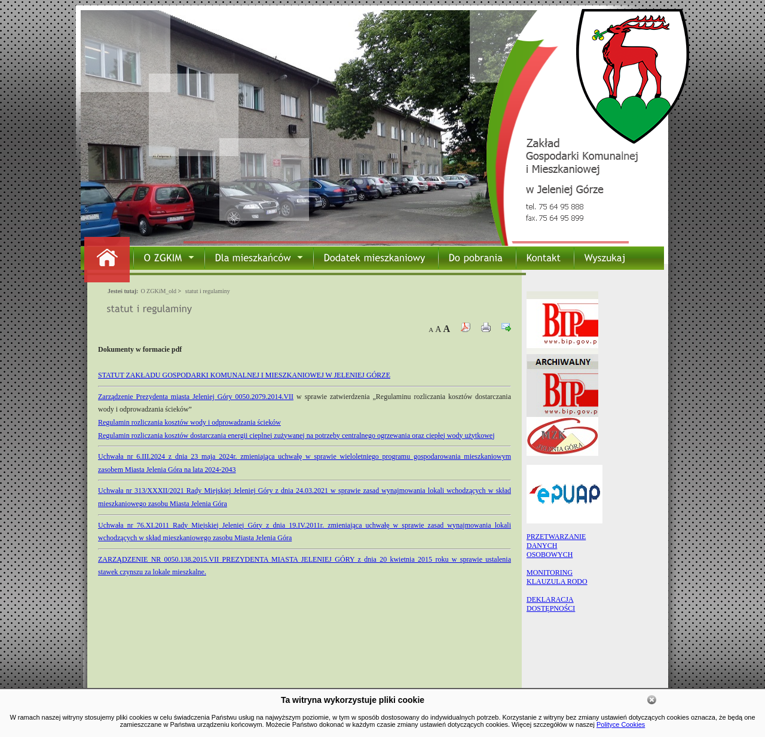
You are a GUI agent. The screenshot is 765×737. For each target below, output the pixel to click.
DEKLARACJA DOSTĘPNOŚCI (551, 604)
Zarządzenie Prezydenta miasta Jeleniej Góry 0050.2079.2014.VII (195, 396)
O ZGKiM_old (158, 291)
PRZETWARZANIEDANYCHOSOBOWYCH (556, 545)
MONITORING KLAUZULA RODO (557, 577)
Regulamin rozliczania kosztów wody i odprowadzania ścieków (189, 422)
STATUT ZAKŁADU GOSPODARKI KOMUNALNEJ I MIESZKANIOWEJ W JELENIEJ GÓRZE (244, 375)
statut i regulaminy (207, 291)
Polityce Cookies (620, 724)
